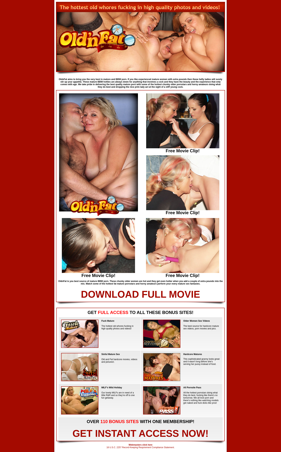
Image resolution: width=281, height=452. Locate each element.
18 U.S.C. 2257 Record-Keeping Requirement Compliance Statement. (140, 447)
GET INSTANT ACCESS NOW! (140, 433)
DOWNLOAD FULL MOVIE (140, 294)
